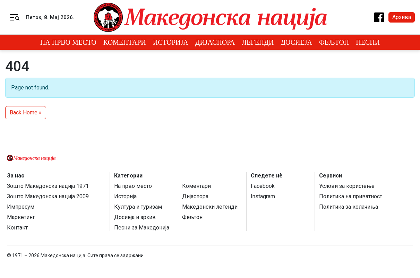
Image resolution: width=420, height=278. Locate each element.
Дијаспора (215, 42)
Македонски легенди (210, 206)
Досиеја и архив (135, 217)
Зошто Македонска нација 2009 (48, 196)
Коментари (124, 42)
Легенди (258, 42)
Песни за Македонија (141, 227)
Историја (170, 42)
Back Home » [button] (26, 112)
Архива (401, 17)
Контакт (17, 227)
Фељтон (334, 42)
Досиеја (296, 42)
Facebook (263, 186)
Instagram (263, 196)
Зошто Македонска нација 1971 (48, 186)
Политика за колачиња (348, 206)
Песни (368, 42)
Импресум (20, 206)
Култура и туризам (138, 206)
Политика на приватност (350, 196)
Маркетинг (21, 217)
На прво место (68, 42)
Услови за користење (347, 186)
